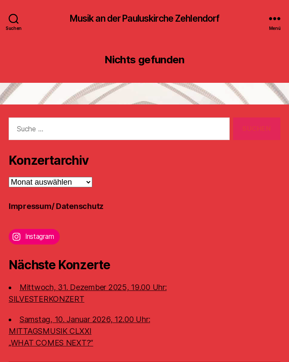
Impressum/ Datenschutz (56, 206)
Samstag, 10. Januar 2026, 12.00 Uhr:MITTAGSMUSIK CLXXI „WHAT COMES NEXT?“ (79, 331)
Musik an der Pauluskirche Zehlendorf (145, 18)
